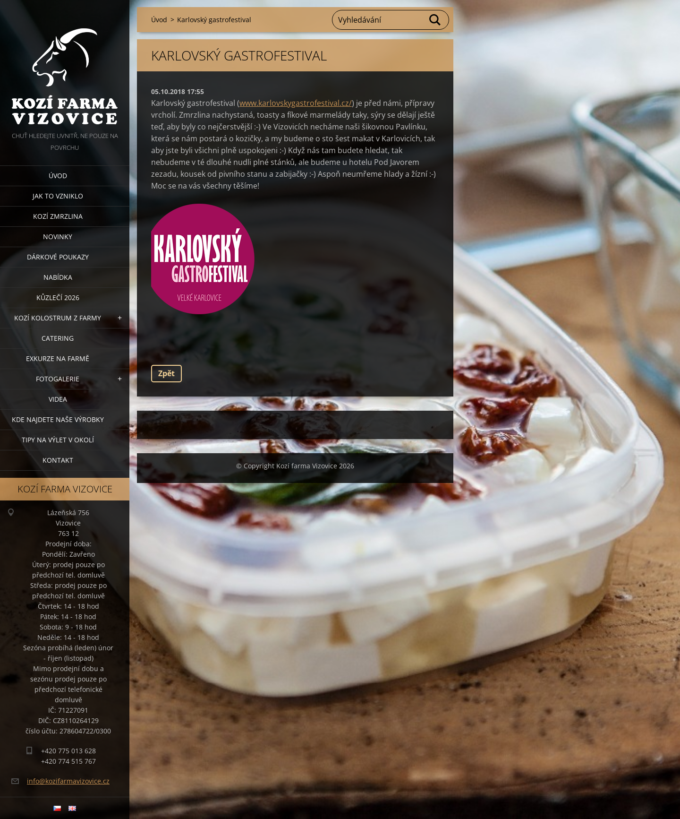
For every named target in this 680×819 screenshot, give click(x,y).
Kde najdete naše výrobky (58, 419)
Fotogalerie (57, 378)
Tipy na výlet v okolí (58, 439)
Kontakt (57, 460)
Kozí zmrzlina (58, 216)
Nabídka (57, 277)
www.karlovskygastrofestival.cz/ (295, 103)
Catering (58, 338)
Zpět (166, 373)
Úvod (58, 175)
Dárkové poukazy (58, 256)
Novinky (57, 236)
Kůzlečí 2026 (57, 297)
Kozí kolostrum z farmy (57, 317)
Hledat (435, 20)
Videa (58, 399)
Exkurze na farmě (57, 358)
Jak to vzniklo (58, 195)
